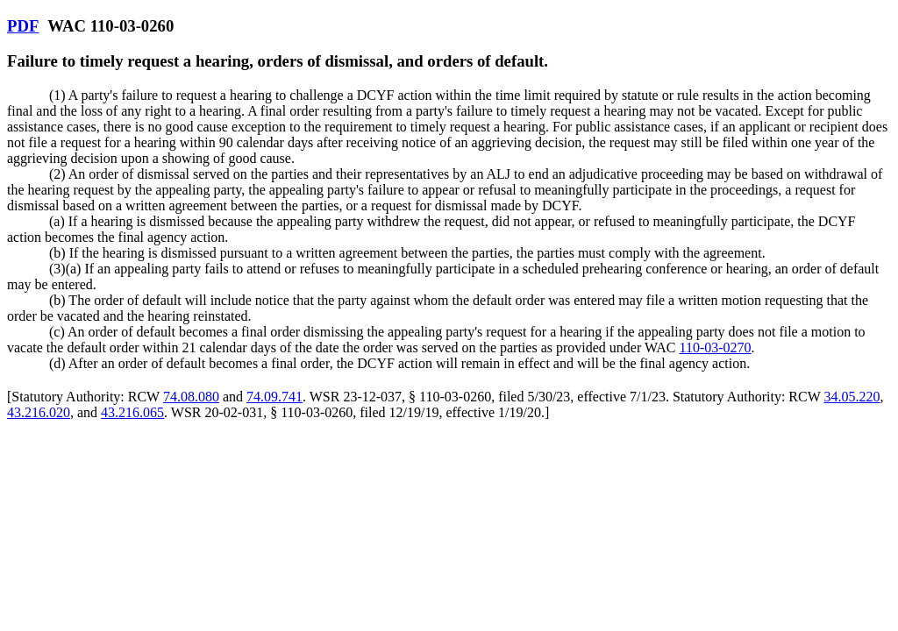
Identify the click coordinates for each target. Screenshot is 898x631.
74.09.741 (274, 396)
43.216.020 (38, 412)
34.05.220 (852, 396)
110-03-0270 (716, 347)
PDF (23, 26)
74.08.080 (191, 396)
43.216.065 (132, 412)
